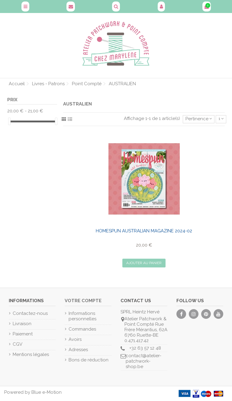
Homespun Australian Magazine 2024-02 (144, 231)
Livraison (22, 323)
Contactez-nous (30, 313)
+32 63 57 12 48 (145, 348)
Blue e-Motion (46, 392)
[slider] (9, 121)
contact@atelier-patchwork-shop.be (143, 361)
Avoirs (75, 339)
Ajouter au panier (144, 263)
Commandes (82, 329)
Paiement (23, 334)
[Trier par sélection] (198, 119)
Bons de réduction (88, 360)
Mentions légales (31, 354)
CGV (17, 344)
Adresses (78, 349)
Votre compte (83, 300)
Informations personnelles (82, 316)
